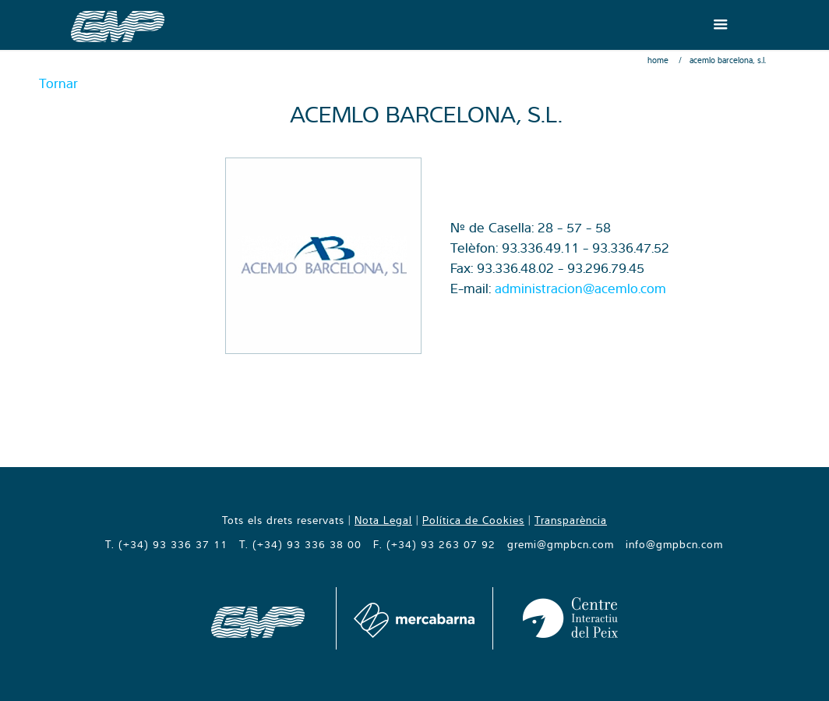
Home (657, 60)
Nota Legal (383, 520)
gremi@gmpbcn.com (560, 544)
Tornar (58, 83)
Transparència (570, 520)
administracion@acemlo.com (580, 288)
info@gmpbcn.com (674, 544)
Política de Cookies (473, 520)
